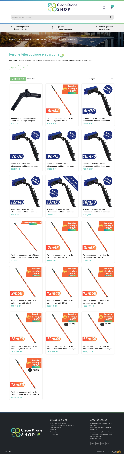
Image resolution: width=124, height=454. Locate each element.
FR (112, 3)
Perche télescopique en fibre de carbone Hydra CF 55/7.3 (96, 302)
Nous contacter (95, 438)
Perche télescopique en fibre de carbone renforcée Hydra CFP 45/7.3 (61, 347)
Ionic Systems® (55, 427)
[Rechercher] (60, 17)
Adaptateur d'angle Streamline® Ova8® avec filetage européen (23, 119)
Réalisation (113, 452)
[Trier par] (105, 79)
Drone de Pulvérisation (58, 423)
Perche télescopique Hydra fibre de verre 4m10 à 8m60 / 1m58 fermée (25, 256)
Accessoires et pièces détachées (102, 432)
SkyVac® (53, 430)
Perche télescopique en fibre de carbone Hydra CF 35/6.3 (24, 302)
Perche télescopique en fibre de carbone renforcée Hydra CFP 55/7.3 (97, 347)
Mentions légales (96, 436)
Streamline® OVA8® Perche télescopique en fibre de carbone (96, 119)
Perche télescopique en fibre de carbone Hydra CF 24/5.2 (60, 119)
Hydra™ (14, 67)
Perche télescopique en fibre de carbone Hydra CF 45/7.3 (60, 302)
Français (7, 451)
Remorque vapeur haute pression (62, 425)
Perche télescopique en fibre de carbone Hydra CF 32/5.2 (96, 256)
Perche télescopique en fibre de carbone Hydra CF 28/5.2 (60, 256)
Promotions (54, 434)
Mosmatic (53, 432)
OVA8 (24, 67)
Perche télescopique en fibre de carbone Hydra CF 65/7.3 (24, 347)
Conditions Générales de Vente (101, 434)
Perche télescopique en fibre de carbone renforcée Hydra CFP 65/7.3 (25, 393)
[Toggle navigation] (12, 7)
